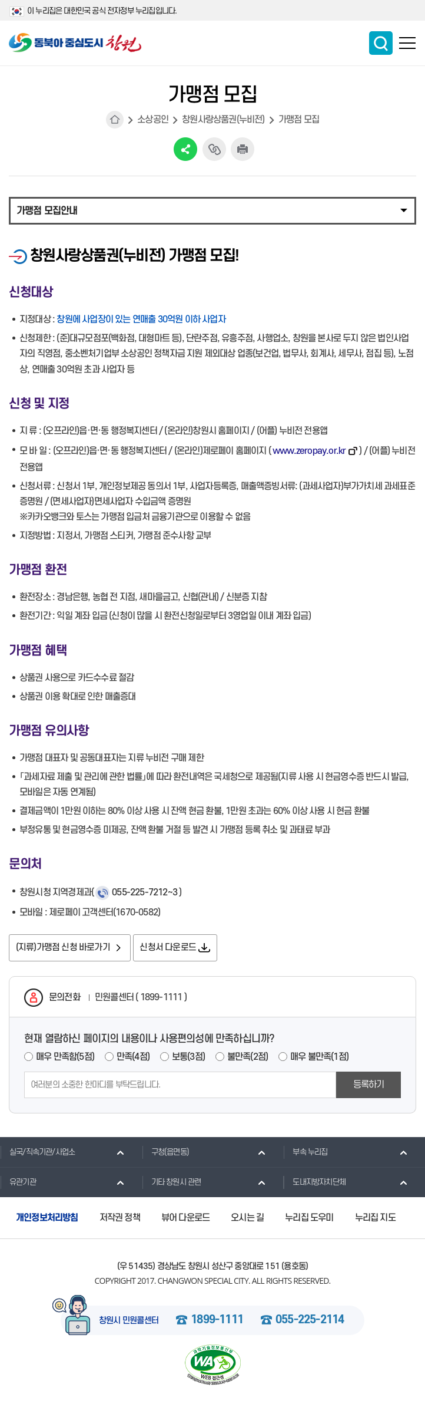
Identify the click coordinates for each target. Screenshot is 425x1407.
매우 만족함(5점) (65, 1058)
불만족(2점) (247, 1058)
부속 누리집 (305, 1153)
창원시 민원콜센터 (129, 1322)
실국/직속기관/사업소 (37, 1153)
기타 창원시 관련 (171, 1183)
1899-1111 (217, 1321)
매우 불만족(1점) (319, 1058)
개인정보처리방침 (47, 1219)
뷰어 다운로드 (185, 1219)
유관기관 (18, 1183)
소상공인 (152, 119)
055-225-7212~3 (144, 892)
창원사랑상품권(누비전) (223, 119)
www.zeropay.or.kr (309, 451)
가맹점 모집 (298, 119)
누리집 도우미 (309, 1219)
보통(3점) (188, 1058)
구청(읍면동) (165, 1153)
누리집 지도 (375, 1219)
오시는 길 (247, 1219)
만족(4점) (133, 1058)
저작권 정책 (119, 1219)
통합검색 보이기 (381, 43)
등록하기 (368, 1085)
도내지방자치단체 (314, 1183)
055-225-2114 (309, 1321)
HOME (115, 119)
